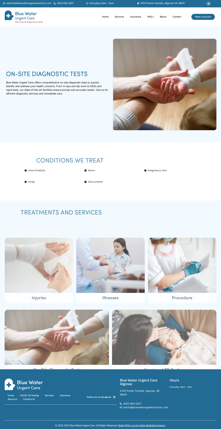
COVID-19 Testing (29, 395)
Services (119, 17)
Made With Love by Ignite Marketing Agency (141, 425)
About (163, 17)
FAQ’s (150, 17)
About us (12, 399)
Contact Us (29, 399)
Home (105, 17)
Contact (177, 17)
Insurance (135, 17)
